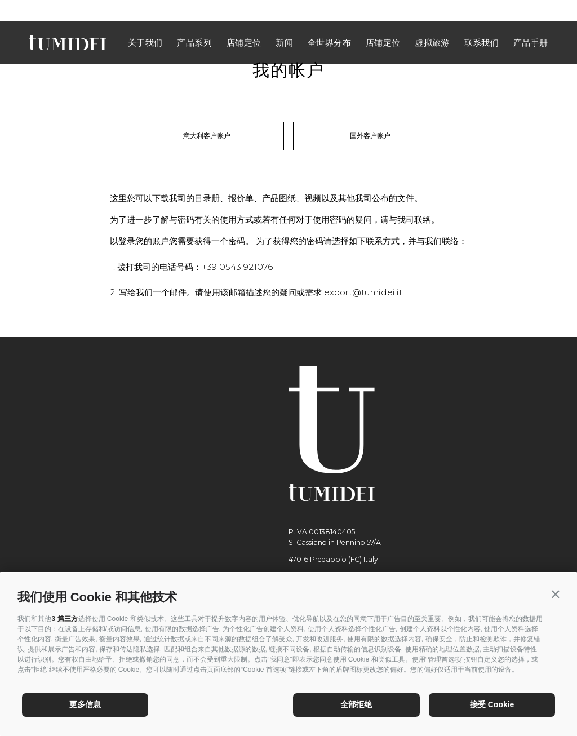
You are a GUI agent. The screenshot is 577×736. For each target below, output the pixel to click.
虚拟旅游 (432, 21)
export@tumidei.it (363, 292)
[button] (555, 594)
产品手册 (530, 21)
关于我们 (145, 21)
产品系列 (194, 21)
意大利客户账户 (206, 135)
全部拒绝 (356, 704)
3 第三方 (65, 619)
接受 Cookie (492, 704)
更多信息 (85, 704)
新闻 (284, 21)
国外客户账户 (370, 135)
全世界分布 (329, 21)
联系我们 (481, 21)
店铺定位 (244, 21)
